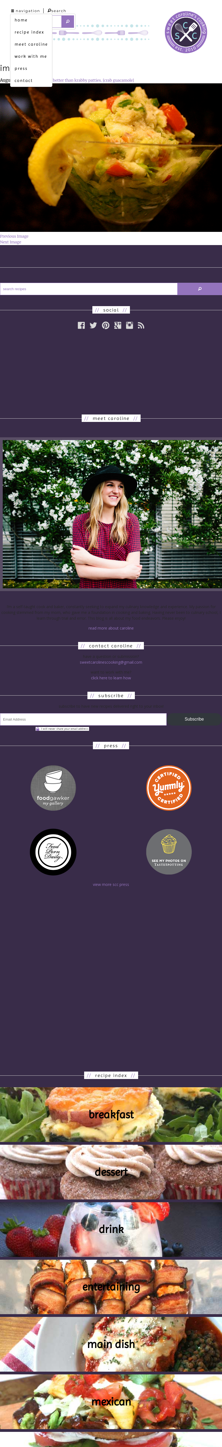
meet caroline (31, 44)
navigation (25, 11)
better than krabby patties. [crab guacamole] (93, 80)
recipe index (29, 32)
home (21, 20)
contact (24, 80)
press (21, 68)
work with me (31, 56)
